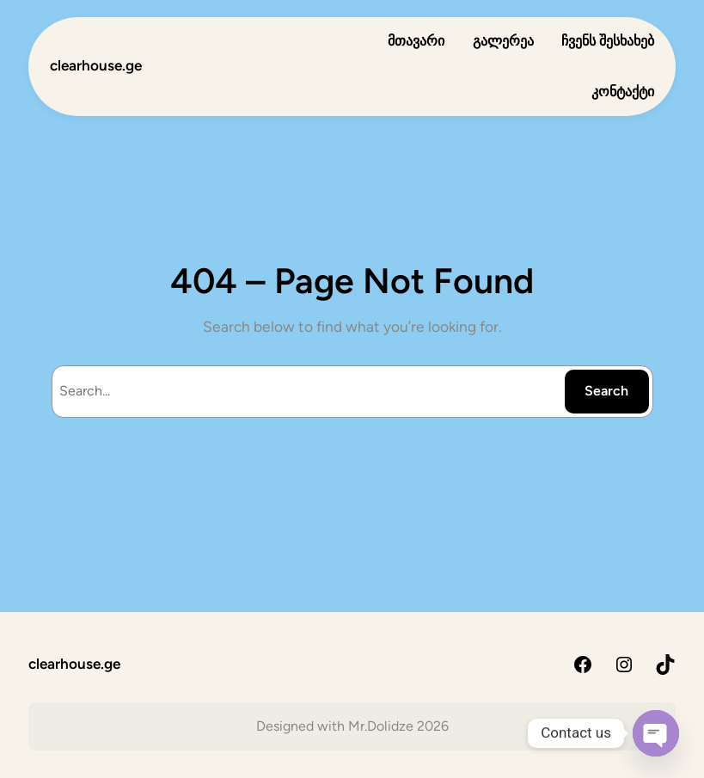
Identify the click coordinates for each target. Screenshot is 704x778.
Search (606, 391)
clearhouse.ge (96, 65)
